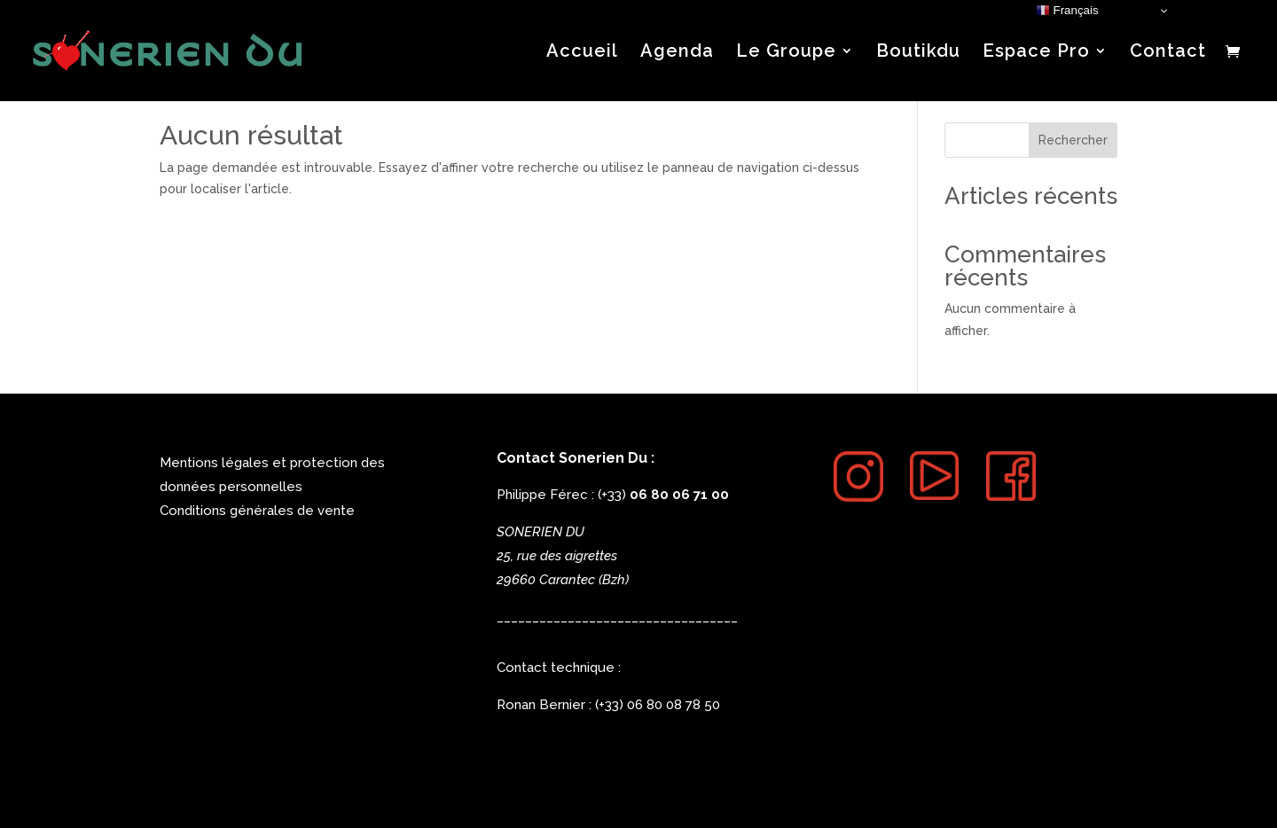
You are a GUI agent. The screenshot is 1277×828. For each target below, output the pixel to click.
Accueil (582, 52)
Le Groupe (786, 52)
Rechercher (1073, 140)
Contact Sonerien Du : (575, 457)
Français (1067, 11)
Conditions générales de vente (257, 511)
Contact (1168, 52)
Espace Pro (1036, 52)
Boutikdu (918, 52)
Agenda (677, 52)
